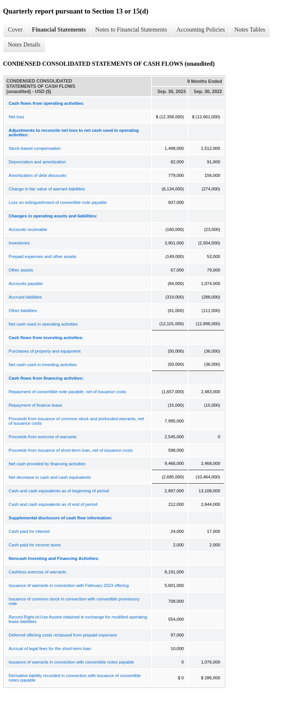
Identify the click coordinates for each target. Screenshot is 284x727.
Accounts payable (26, 283)
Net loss (16, 117)
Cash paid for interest (29, 531)
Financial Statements (59, 29)
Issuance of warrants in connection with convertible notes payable (71, 662)
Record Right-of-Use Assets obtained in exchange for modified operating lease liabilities (78, 619)
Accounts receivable (28, 229)
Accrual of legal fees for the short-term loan (50, 648)
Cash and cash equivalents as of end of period (53, 504)
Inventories (19, 243)
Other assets (21, 270)
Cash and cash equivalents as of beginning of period (59, 491)
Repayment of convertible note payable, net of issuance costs (67, 391)
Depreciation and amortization (37, 162)
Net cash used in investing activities (43, 364)
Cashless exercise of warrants (37, 572)
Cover (15, 29)
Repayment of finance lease (35, 405)
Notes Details (24, 44)
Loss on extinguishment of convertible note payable (58, 202)
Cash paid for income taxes (35, 545)
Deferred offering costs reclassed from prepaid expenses (63, 635)
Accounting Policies (200, 29)
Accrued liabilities (25, 297)
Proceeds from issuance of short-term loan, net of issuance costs (70, 450)
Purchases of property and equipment (45, 351)
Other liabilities (23, 310)
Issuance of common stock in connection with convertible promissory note (74, 601)
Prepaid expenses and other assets (42, 256)
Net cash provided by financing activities (47, 464)
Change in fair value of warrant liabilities (47, 189)
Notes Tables (250, 29)
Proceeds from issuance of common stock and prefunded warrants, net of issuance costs (76, 420)
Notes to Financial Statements (131, 29)
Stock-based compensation (35, 148)
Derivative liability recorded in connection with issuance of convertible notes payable (75, 677)
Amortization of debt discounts (37, 175)
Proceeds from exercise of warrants (43, 436)
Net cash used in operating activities (43, 324)
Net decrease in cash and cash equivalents (50, 477)
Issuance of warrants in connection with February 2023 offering (69, 585)
